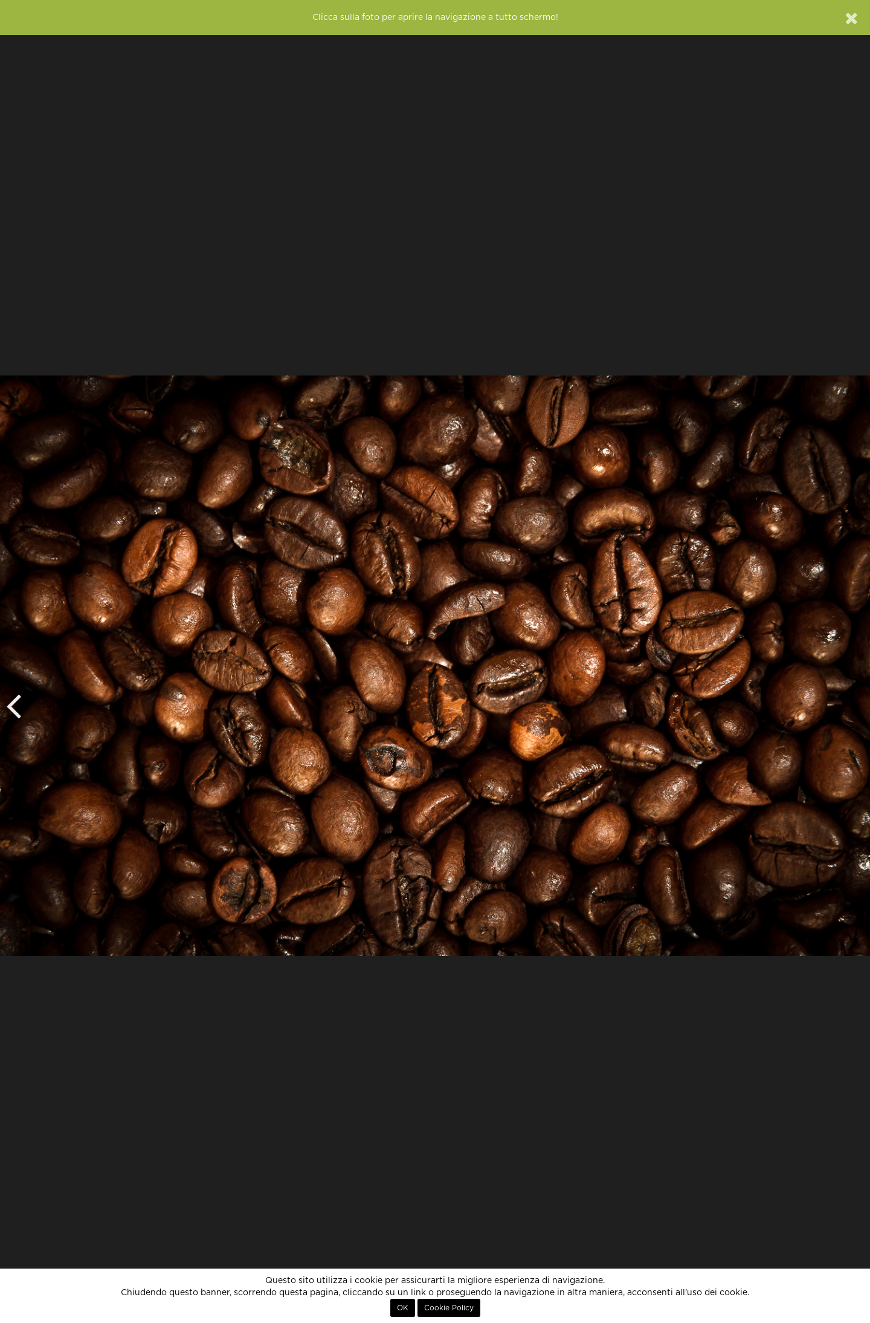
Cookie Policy (449, 1308)
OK (402, 1308)
